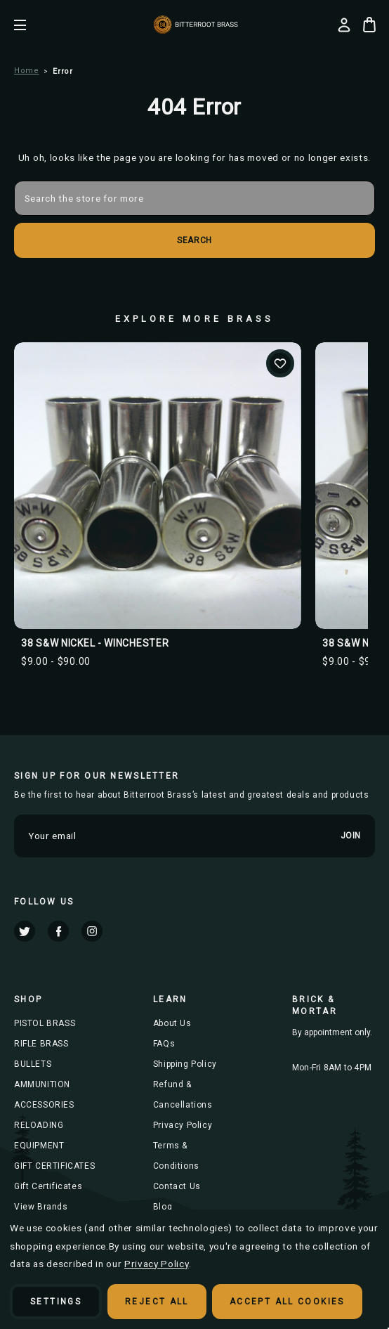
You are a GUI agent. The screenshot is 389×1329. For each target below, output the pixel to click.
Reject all (157, 1302)
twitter (24, 931)
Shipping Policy (185, 1064)
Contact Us (177, 1186)
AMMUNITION (42, 1084)
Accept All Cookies (287, 1302)
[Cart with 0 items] (369, 24)
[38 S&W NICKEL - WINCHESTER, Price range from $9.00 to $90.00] (157, 486)
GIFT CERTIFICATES (54, 1166)
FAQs (164, 1044)
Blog (162, 1207)
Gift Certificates (48, 1186)
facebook (58, 931)
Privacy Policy (182, 1125)
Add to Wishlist (280, 363)
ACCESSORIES (44, 1105)
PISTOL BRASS (44, 1023)
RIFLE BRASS (41, 1044)
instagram (92, 931)
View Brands (41, 1207)
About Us (172, 1023)
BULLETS (32, 1064)
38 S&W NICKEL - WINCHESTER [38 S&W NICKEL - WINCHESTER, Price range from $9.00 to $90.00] (95, 643)
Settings (55, 1302)
